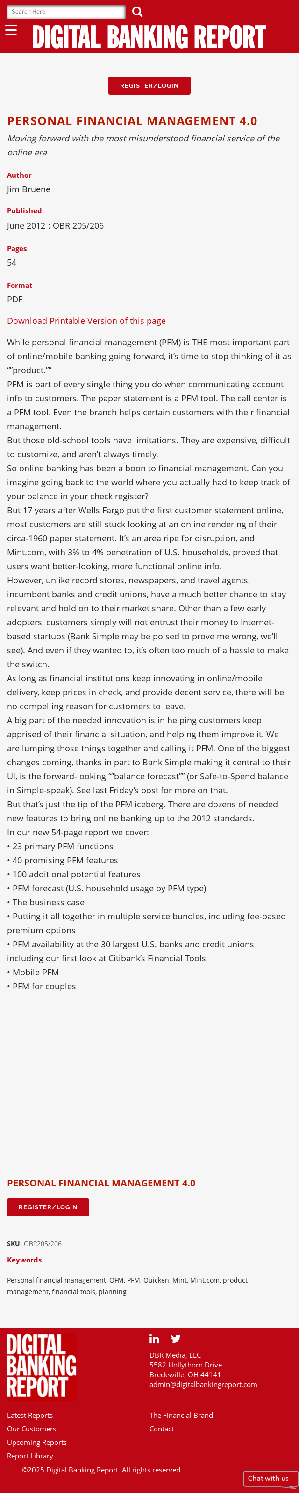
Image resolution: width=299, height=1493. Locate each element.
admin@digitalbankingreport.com (203, 1384)
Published (24, 210)
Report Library (30, 1455)
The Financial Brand (181, 1415)
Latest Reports (30, 1415)
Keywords (24, 1259)
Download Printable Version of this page (86, 320)
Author (19, 175)
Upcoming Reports (37, 1442)
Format (20, 285)
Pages (17, 248)
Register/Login (149, 85)
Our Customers (31, 1428)
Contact (162, 1428)
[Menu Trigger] (11, 30)
